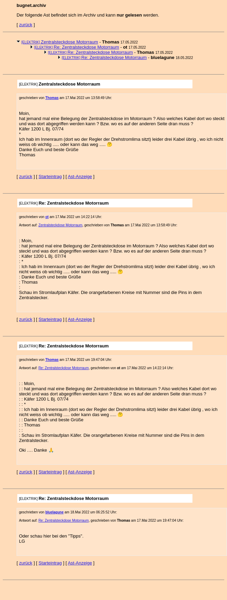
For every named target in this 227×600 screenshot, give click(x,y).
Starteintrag (50, 176)
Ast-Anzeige (80, 176)
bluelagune (54, 512)
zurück (25, 24)
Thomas (51, 98)
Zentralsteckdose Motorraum (59, 42)
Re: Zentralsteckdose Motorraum (76, 47)
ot (46, 217)
